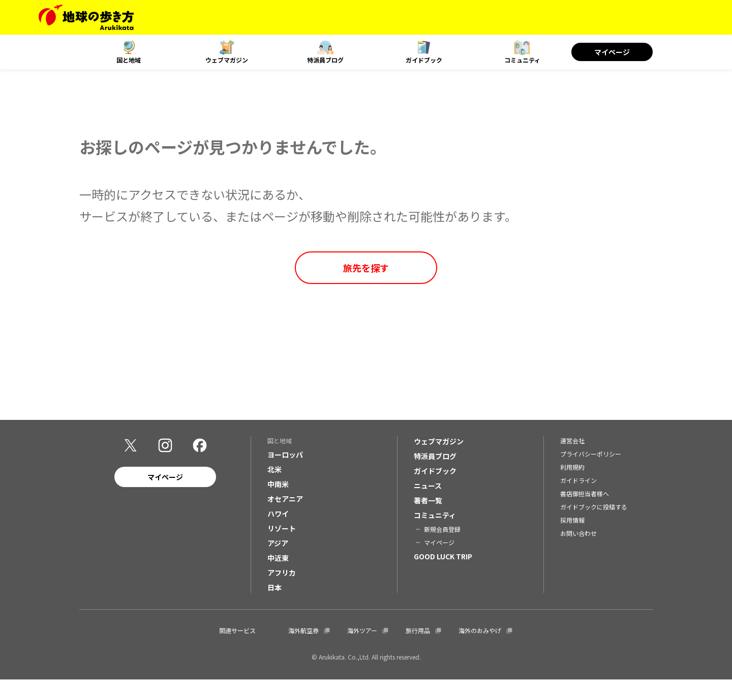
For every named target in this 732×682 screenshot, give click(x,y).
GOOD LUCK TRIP (443, 559)
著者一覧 (428, 503)
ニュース (428, 488)
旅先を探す (366, 267)
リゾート (281, 531)
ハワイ (278, 516)
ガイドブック (424, 59)
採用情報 (572, 522)
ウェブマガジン (226, 59)
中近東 (278, 560)
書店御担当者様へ (584, 496)
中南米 (278, 486)
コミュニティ (522, 59)
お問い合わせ (578, 535)
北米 (274, 472)
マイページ (612, 52)
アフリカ (281, 575)
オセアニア (285, 501)
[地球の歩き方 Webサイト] (86, 17)
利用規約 (572, 469)
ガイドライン (578, 482)
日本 (274, 590)
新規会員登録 (442, 531)
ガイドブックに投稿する (593, 509)
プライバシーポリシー (590, 456)
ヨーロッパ (285, 457)
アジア (277, 546)
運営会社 (572, 443)
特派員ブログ (325, 59)
